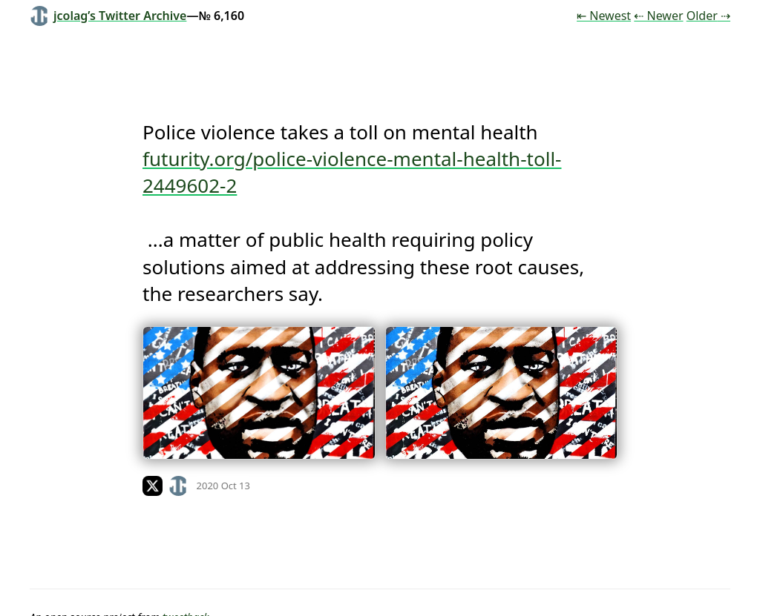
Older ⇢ (708, 15)
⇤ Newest (604, 15)
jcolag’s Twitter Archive (108, 15)
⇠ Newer (658, 15)
